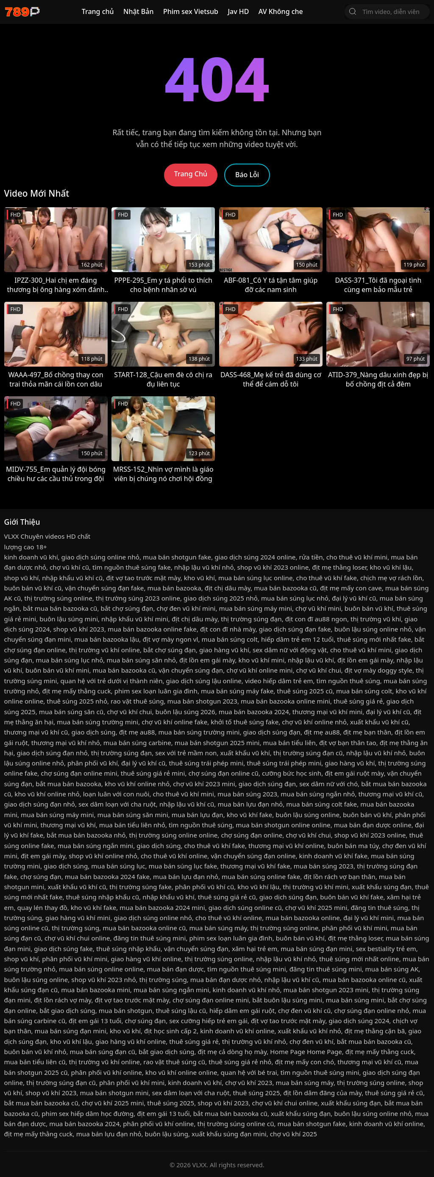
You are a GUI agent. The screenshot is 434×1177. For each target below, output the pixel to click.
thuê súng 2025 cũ (304, 691)
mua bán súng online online (101, 969)
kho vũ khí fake (249, 814)
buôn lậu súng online (307, 814)
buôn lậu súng (166, 1134)
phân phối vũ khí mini (354, 928)
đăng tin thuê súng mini (150, 938)
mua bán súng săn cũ (71, 711)
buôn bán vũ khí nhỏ (35, 1051)
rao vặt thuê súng (137, 701)
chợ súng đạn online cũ (223, 773)
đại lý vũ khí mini (368, 917)
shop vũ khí (21, 577)
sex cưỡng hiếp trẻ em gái (208, 1020)
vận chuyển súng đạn (191, 670)
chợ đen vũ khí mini (185, 608)
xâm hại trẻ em (254, 948)
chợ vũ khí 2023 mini (204, 783)
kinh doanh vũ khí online (237, 1031)
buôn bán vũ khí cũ (33, 588)
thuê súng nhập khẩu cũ (102, 897)
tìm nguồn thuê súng (348, 680)
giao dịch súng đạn (271, 732)
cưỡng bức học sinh (291, 773)
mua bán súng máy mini (255, 608)
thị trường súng (75, 928)
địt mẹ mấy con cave (351, 588)
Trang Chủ (190, 173)
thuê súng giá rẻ (358, 701)
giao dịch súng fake (63, 948)
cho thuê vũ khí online (174, 855)
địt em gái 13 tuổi (95, 1020)
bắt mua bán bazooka (68, 783)
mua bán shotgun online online (283, 825)
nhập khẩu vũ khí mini (134, 619)
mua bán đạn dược (175, 969)
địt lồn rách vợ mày (62, 1000)
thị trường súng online (58, 598)
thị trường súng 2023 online (138, 598)
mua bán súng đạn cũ (102, 1051)
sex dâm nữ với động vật (290, 650)
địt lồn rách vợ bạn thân (339, 876)
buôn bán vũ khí (369, 608)
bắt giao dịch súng (67, 1010)
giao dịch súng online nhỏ (100, 557)
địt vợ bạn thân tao (347, 742)
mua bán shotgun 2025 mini (217, 742)
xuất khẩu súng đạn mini (229, 1134)
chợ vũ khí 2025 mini (316, 907)
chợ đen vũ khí (311, 1041)
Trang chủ (98, 11)
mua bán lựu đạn (197, 814)
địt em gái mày (43, 855)
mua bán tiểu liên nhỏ (132, 825)
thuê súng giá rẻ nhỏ (240, 1061)
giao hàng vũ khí (224, 650)
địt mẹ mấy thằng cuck (76, 691)
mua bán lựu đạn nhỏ (250, 804)
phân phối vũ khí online (106, 1072)
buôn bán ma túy (353, 845)
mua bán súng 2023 (247, 794)
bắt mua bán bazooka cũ (60, 608)
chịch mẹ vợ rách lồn (391, 577)
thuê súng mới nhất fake (374, 639)
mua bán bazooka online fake (152, 629)
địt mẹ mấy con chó (304, 1061)
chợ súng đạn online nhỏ (371, 1010)
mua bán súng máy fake (237, 691)
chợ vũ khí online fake (174, 722)
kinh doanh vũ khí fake (333, 855)
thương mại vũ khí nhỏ (65, 742)
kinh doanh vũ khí (31, 557)
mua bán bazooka (174, 588)
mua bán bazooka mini (95, 989)
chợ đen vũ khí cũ (304, 1010)
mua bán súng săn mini (132, 814)
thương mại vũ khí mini (327, 711)
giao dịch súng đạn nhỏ (52, 752)
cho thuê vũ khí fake (326, 577)
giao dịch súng (93, 732)
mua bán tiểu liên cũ (35, 1061)
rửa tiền (311, 557)
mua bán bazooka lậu (106, 639)
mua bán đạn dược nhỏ (225, 979)
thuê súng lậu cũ (181, 1010)
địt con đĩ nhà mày (228, 629)
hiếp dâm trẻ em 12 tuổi (297, 639)
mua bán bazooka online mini (285, 701)
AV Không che (281, 11)
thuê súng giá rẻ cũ (227, 897)
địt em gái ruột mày (354, 773)
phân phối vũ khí (92, 763)
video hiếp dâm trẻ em (279, 680)
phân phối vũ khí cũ (204, 886)
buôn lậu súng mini (68, 619)
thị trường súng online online (173, 835)
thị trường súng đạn (251, 619)
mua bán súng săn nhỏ (141, 660)
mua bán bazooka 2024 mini (162, 907)
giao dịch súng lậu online (204, 680)
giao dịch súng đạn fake (295, 629)
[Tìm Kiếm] (352, 11)
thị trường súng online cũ (235, 1123)
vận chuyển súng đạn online (253, 855)
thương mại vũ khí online (286, 845)
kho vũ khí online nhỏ (137, 783)
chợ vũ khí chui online (77, 938)
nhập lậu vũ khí (311, 660)
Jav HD (238, 11)
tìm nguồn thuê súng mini (246, 969)
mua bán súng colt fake (321, 804)
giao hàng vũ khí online (146, 958)
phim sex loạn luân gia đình (156, 691)
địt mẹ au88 (137, 732)
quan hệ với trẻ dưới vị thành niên (111, 680)
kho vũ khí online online (181, 1072)
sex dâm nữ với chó (328, 783)
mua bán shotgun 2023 (202, 701)
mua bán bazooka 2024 (254, 711)
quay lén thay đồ (42, 907)
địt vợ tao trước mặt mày (143, 577)
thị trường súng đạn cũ (308, 752)
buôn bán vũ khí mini (57, 670)
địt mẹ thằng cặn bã (375, 1031)
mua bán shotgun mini (114, 1092)
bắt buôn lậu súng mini (287, 1000)
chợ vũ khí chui (318, 670)
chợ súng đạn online (251, 835)
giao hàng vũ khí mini (77, 917)
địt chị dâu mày (227, 588)
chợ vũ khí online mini (259, 670)
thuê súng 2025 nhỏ (77, 701)
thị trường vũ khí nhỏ (254, 1041)
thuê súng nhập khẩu (128, 948)
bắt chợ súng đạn (126, 608)
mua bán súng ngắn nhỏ (318, 794)
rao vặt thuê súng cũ (174, 1061)
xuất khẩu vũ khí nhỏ (309, 1031)
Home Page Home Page (306, 1051)
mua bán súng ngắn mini (96, 845)
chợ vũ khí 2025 (293, 1134)
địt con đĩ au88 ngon (316, 619)
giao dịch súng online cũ (245, 907)
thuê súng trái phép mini (206, 763)
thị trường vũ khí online (104, 650)
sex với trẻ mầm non (186, 752)
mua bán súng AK (392, 969)
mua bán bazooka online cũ (144, 928)
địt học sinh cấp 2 (170, 1031)
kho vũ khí (199, 577)
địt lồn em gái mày (207, 660)
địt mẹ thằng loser (339, 567)
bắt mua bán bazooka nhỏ (86, 835)
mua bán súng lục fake (183, 866)
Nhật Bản (138, 11)
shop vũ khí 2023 (78, 629)
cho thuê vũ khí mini (356, 557)
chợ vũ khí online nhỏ (314, 722)
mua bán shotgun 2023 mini (325, 989)
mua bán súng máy (218, 928)
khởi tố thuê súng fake (244, 722)
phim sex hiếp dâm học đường (88, 1113)
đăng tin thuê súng (379, 907)
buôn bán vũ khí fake (351, 897)
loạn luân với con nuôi (116, 794)
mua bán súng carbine (137, 742)
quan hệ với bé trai (249, 1072)
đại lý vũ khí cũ (354, 598)
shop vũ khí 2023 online (273, 567)
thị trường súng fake (140, 886)
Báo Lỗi (247, 174)
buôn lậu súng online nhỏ (373, 629)
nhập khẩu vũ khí (168, 897)
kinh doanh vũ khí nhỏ (246, 989)
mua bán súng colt (229, 639)
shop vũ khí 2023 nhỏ (103, 979)
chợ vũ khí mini (318, 608)
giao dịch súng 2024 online (254, 557)
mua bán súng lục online (255, 577)
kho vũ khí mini (261, 660)
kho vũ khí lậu (391, 567)
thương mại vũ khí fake (255, 866)
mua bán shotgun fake (177, 557)
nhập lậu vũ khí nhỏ (204, 567)
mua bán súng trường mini (97, 722)
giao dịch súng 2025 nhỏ (221, 598)
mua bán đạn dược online (373, 825)
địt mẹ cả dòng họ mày (232, 1051)
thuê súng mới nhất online (359, 958)
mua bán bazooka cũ (285, 588)
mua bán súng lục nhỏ (294, 598)
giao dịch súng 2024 (358, 1020)
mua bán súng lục (118, 866)
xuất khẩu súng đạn (382, 886)
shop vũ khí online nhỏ (103, 855)
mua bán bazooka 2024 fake (107, 876)
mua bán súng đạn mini (316, 948)
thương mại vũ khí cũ (36, 732)
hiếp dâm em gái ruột (242, 1010)
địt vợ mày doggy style (378, 670)
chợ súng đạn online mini (79, 773)
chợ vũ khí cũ (69, 567)
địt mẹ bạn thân (367, 732)
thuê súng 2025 (256, 1092)
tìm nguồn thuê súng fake (131, 567)
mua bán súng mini (355, 1000)
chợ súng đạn (40, 876)
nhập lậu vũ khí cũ (186, 804)
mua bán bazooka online (302, 917)
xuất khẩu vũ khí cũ (379, 722)
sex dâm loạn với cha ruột (117, 804)
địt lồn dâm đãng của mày (322, 1092)
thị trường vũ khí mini (315, 886)
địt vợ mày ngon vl (170, 639)
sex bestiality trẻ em (386, 948)
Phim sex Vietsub (190, 11)
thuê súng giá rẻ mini (153, 773)
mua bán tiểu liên (289, 742)
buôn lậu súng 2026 (185, 711)
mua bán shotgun (126, 1010)
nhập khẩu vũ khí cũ (72, 577)
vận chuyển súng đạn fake (104, 588)
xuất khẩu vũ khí (245, 752)
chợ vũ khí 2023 (248, 1082)
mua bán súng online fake (261, 876)
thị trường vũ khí (376, 619)
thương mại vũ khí (67, 825)
